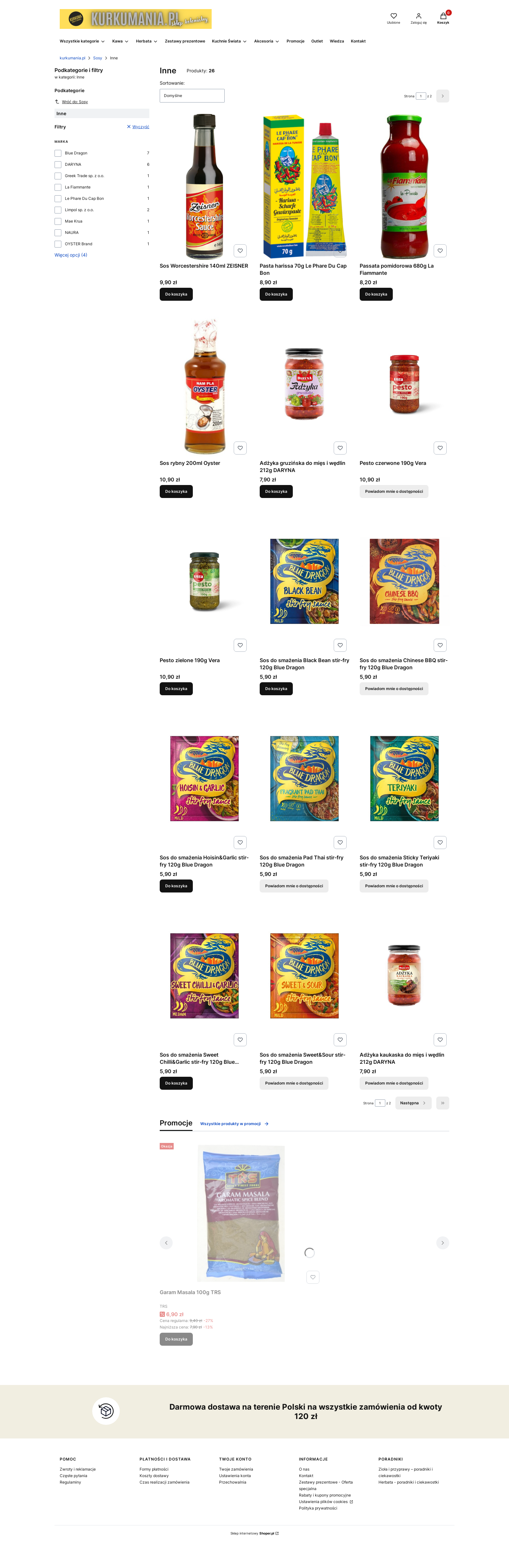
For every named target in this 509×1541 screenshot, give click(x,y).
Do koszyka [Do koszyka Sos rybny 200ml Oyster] (176, 491)
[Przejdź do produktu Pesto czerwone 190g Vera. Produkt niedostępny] (404, 384)
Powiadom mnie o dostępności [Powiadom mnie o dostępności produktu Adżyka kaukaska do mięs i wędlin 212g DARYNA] (394, 1083)
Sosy (97, 57)
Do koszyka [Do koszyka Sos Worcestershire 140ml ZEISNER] (176, 294)
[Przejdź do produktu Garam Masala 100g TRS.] (241, 1213)
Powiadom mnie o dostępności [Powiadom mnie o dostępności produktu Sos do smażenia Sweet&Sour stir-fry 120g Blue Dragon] (294, 1083)
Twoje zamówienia (236, 1469)
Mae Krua (73, 221)
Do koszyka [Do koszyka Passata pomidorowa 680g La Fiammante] (376, 294)
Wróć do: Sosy (71, 101)
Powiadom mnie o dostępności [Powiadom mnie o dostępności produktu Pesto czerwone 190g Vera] (394, 491)
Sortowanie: (172, 83)
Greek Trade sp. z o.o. (84, 175)
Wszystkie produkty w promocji (234, 1123)
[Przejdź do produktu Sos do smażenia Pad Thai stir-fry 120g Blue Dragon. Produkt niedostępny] (304, 779)
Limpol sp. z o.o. (79, 209)
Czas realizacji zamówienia (165, 1482)
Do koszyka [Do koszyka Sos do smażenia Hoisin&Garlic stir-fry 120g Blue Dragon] (176, 885)
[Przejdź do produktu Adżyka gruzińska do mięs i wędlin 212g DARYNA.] (304, 384)
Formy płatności (154, 1469)
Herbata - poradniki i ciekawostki (409, 1482)
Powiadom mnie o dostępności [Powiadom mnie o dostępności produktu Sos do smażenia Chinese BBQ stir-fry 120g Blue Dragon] (394, 688)
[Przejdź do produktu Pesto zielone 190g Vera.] (204, 581)
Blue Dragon (76, 153)
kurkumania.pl (72, 57)
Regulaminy (70, 1482)
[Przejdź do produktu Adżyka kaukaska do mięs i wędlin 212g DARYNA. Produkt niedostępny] (404, 976)
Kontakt (306, 1475)
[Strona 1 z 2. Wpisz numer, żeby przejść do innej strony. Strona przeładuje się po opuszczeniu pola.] (421, 96)
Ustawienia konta (235, 1475)
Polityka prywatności (318, 1508)
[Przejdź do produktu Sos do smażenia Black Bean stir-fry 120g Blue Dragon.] (304, 581)
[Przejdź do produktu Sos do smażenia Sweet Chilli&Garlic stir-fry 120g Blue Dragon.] (204, 976)
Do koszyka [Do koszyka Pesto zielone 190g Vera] (176, 688)
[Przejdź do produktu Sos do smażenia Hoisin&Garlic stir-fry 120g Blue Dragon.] (204, 779)
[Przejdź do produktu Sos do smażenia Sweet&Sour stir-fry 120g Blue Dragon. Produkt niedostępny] (304, 976)
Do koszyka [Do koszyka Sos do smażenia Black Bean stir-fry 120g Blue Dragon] (276, 688)
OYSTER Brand (78, 243)
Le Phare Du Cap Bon (84, 198)
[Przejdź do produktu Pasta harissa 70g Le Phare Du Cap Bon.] (304, 187)
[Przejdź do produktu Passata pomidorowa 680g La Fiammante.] (404, 187)
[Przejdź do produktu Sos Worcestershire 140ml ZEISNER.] (204, 187)
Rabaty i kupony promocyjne (325, 1495)
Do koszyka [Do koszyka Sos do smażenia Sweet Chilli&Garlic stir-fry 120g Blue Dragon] (176, 1083)
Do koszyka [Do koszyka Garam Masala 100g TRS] (176, 1339)
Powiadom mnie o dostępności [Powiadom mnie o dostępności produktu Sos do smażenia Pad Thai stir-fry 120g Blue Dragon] (294, 885)
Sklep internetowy (252, 1533)
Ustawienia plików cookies (324, 1501)
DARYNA (73, 164)
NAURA (72, 232)
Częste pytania (73, 1475)
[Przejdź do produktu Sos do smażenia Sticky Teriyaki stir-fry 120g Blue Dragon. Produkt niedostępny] (404, 779)
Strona (409, 96)
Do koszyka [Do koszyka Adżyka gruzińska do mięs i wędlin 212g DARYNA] (276, 491)
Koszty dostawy (154, 1475)
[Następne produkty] (413, 1103)
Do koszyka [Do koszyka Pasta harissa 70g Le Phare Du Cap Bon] (276, 294)
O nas (304, 1469)
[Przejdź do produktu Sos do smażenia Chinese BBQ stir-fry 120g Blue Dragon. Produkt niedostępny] (404, 581)
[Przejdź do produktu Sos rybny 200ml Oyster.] (204, 384)
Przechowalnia (232, 1482)
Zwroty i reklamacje (78, 1469)
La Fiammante (78, 187)
